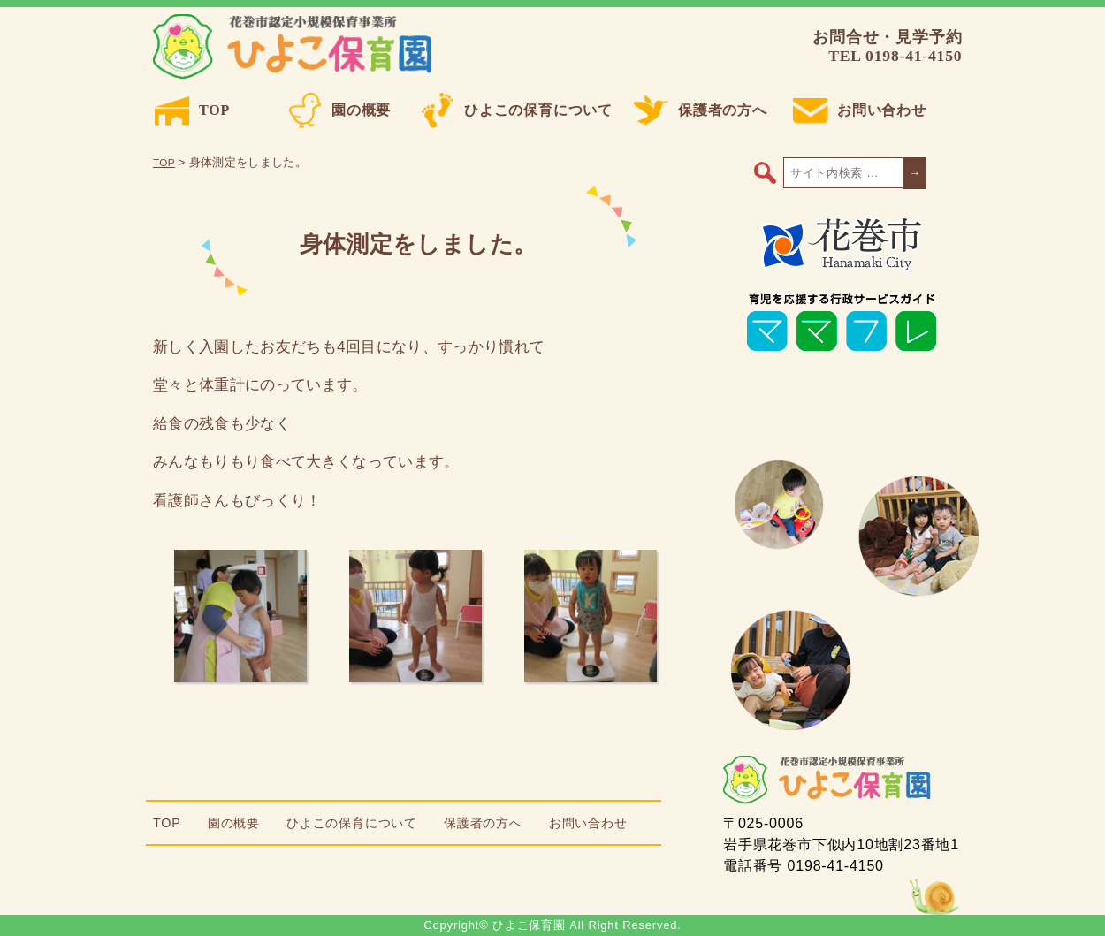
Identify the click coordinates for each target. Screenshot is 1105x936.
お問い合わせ (859, 110)
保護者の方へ (700, 110)
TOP (192, 110)
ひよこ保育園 (295, 47)
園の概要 (339, 110)
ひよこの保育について (516, 110)
